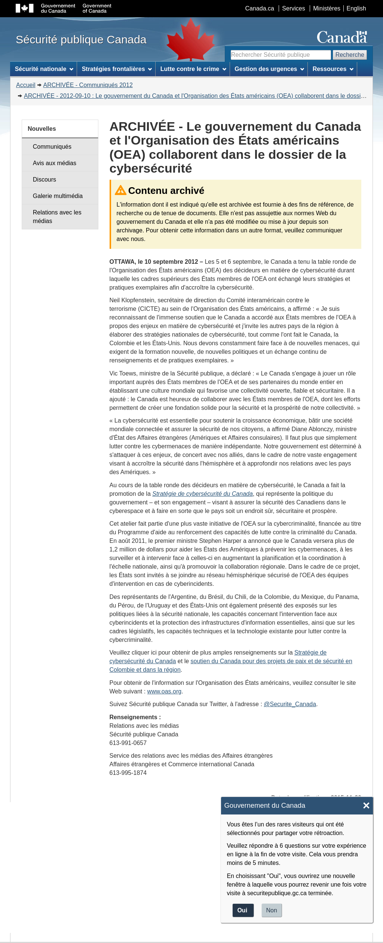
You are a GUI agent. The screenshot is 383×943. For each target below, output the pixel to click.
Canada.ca (259, 8)
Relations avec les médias (57, 216)
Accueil (26, 85)
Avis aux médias (54, 163)
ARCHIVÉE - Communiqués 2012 (88, 85)
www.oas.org (164, 691)
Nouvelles (42, 129)
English (356, 8)
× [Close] (366, 806)
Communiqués (52, 146)
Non (271, 910)
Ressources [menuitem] (333, 69)
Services (293, 8)
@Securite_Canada (290, 704)
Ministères (326, 8)
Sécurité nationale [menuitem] (44, 69)
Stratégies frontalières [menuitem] (117, 69)
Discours (44, 179)
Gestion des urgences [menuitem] (269, 69)
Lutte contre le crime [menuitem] (193, 69)
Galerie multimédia (58, 196)
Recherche (349, 55)
